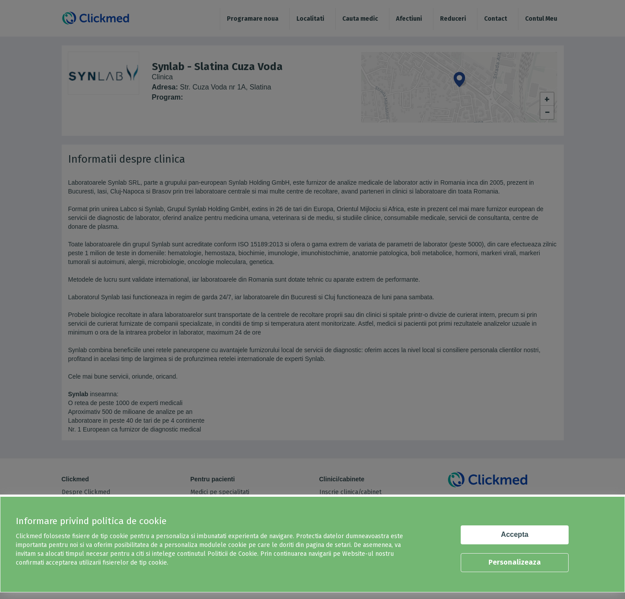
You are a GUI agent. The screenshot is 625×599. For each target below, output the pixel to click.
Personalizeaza (514, 562)
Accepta (514, 534)
